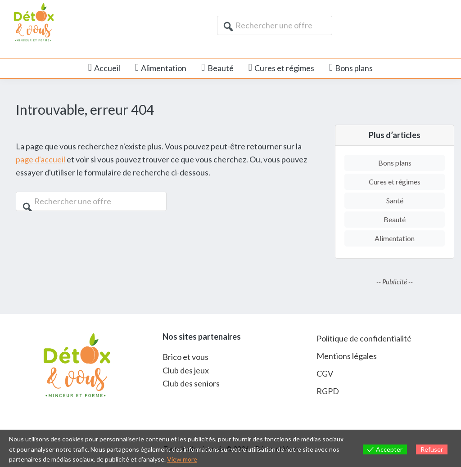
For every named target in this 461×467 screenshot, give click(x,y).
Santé (394, 200)
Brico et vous (185, 357)
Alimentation (395, 238)
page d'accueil (40, 159)
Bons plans (394, 162)
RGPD (327, 391)
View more (182, 459)
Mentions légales (346, 356)
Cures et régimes (394, 181)
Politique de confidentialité (363, 338)
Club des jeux (186, 370)
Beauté (395, 219)
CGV (324, 373)
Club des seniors (191, 383)
